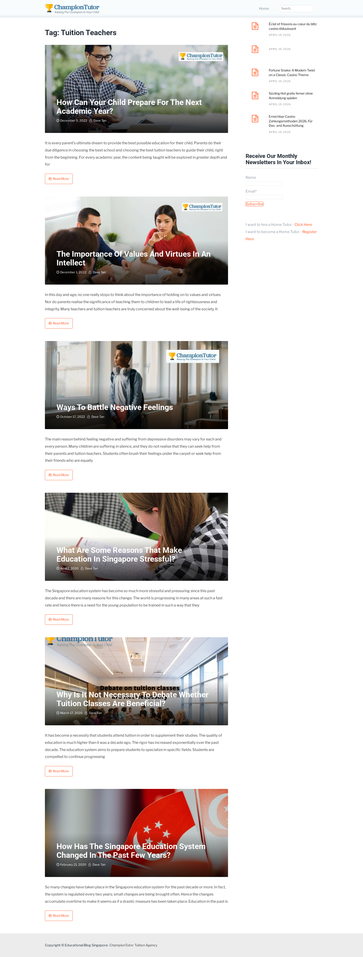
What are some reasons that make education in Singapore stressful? (119, 554)
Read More (61, 179)
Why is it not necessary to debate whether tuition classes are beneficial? (132, 699)
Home (264, 8)
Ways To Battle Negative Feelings (114, 407)
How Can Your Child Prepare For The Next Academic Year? (129, 106)
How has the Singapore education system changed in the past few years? (131, 850)
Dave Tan (100, 120)
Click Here (303, 224)
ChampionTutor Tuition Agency (133, 945)
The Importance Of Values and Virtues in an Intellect (133, 258)
